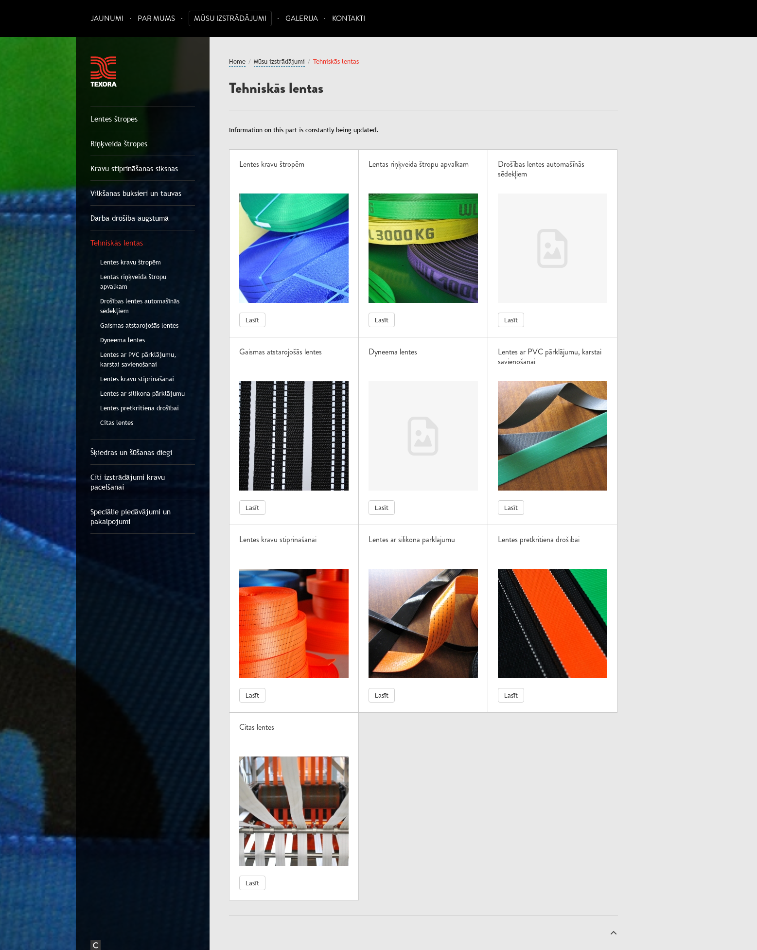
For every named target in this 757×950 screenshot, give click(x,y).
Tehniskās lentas (116, 242)
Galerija (301, 18)
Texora (103, 71)
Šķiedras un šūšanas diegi (131, 452)
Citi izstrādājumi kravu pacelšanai (127, 482)
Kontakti (348, 18)
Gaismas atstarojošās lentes (139, 325)
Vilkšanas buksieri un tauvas (135, 193)
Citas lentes (116, 422)
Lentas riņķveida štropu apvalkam (133, 281)
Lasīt (252, 320)
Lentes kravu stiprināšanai (137, 378)
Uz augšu (613, 932)
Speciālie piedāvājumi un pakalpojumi (130, 516)
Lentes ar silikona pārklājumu (142, 393)
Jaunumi (107, 18)
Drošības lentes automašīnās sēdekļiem (139, 306)
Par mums (156, 18)
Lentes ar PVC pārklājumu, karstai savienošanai (138, 359)
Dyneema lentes (122, 339)
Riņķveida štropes (118, 143)
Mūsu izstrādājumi (230, 18)
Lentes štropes (114, 118)
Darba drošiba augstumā (129, 218)
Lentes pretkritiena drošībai (139, 408)
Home (237, 61)
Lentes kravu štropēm (130, 262)
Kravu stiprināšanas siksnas (134, 168)
